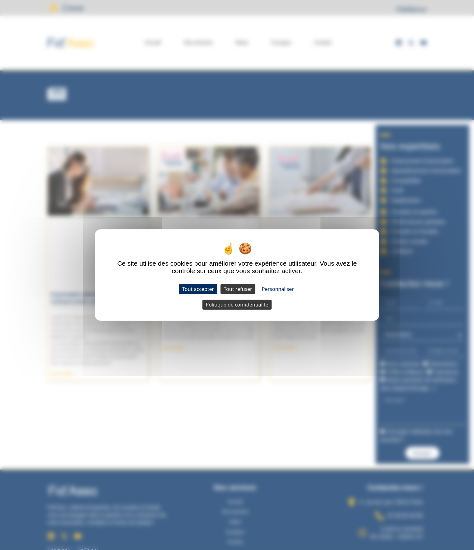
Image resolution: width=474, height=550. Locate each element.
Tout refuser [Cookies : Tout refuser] (238, 289)
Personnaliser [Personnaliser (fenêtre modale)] (278, 289)
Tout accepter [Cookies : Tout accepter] (198, 289)
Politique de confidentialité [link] (237, 304)
